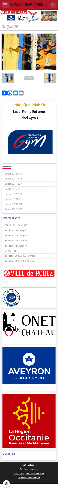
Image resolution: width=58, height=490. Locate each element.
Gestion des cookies (29, 469)
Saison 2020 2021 (13, 204)
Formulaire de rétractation (29, 477)
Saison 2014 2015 (13, 178)
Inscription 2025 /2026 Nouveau (20, 256)
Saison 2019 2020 (13, 199)
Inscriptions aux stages (16, 230)
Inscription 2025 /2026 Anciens (19, 261)
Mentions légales (29, 465)
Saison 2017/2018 (14, 194)
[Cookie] (6, 483)
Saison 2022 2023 (13, 209)
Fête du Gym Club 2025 (16, 225)
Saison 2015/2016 (14, 184)
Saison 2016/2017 (14, 189)
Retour (29, 78)
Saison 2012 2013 (13, 173)
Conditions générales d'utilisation (29, 473)
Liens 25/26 (10, 251)
